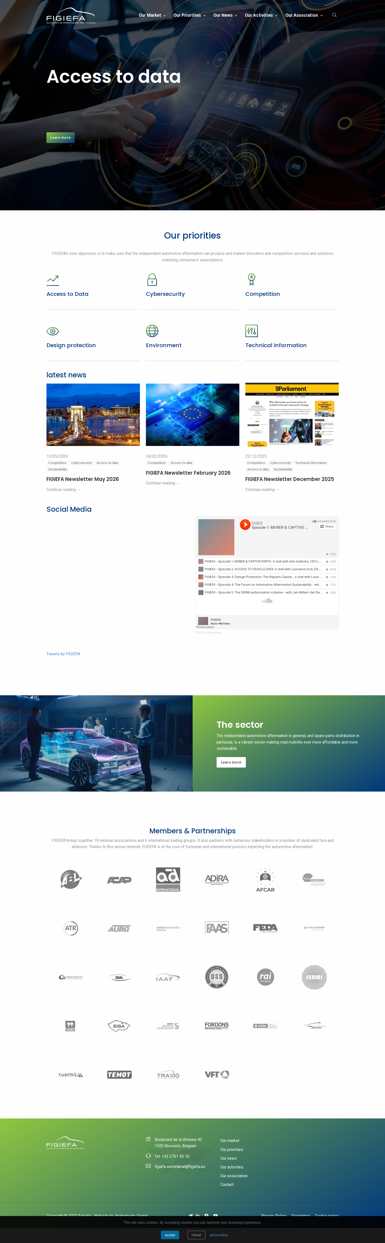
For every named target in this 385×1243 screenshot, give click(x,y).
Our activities (259, 15)
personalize (219, 1235)
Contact (227, 1199)
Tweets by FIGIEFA (63, 669)
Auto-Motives (214, 647)
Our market (150, 15)
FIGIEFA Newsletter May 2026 (84, 494)
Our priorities (187, 15)
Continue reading (63, 504)
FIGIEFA (200, 647)
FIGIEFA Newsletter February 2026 (190, 488)
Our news (223, 15)
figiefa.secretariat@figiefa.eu (180, 1181)
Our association (302, 15)
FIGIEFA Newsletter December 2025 (291, 494)
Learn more (60, 145)
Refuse (196, 1235)
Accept (170, 1235)
